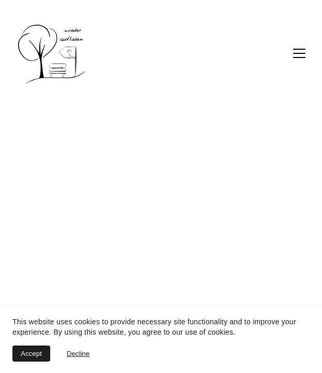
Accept (31, 353)
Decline (78, 353)
